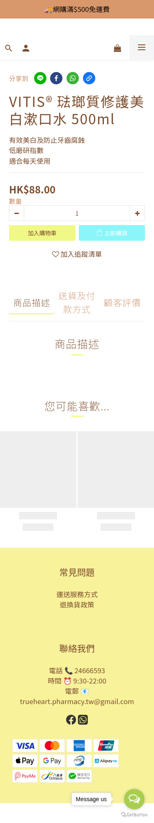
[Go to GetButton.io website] (134, 814)
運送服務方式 (77, 594)
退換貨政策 (77, 604)
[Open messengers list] (134, 799)
